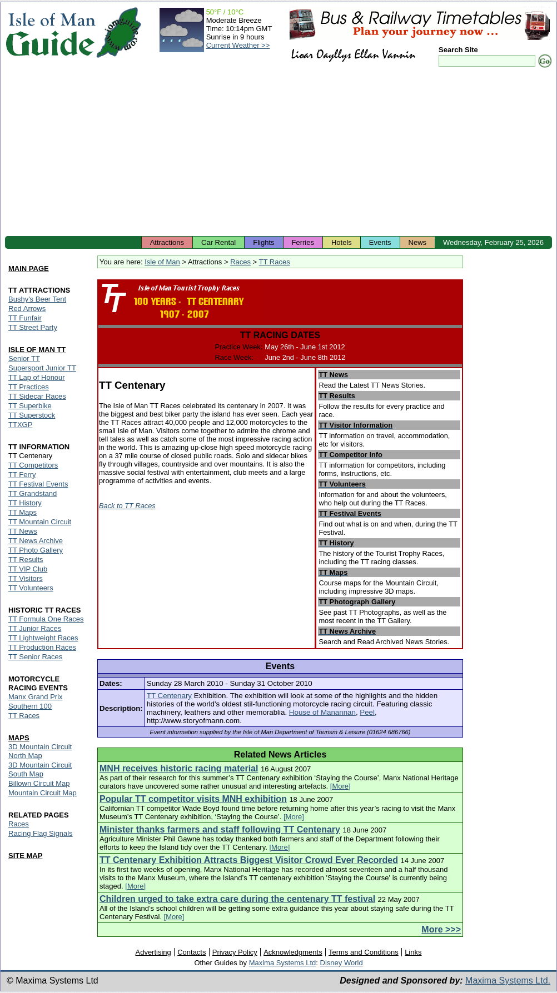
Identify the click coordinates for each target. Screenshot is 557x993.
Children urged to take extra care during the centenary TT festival (237, 899)
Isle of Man (162, 262)
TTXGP (20, 424)
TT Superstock (31, 415)
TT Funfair (25, 318)
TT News (22, 531)
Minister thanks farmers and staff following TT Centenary (220, 829)
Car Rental (218, 242)
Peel (367, 712)
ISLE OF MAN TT (37, 349)
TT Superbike (30, 406)
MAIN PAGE (28, 268)
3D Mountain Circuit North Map (40, 751)
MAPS (18, 738)
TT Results (25, 559)
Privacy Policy (234, 952)
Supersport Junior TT (42, 368)
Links (413, 952)
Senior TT (24, 358)
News (418, 242)
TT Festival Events (38, 484)
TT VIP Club (27, 569)
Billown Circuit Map (39, 783)
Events (380, 242)
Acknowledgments (292, 952)
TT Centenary (169, 695)
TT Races (274, 262)
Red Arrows (27, 308)
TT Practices (28, 387)
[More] (340, 786)
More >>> (441, 929)
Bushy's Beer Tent (37, 299)
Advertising (153, 952)
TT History (25, 503)
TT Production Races (42, 647)
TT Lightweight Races (43, 638)
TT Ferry (22, 474)
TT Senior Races (35, 657)
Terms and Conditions (364, 952)
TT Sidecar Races (37, 396)
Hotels (341, 242)
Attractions (167, 242)
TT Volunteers (30, 588)
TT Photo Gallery (35, 550)
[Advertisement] (278, 152)
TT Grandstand (32, 493)
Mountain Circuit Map (42, 793)
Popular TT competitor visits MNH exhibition (193, 799)
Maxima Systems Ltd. (507, 980)
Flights (263, 242)
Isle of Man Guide (50, 32)
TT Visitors (25, 578)
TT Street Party (32, 327)
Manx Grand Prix (35, 697)
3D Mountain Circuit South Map (40, 769)
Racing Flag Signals (40, 833)
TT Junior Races (34, 628)
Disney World (341, 963)
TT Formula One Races (46, 619)
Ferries (303, 242)
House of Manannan (322, 712)
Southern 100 (30, 706)
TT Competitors (33, 465)
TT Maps (22, 512)
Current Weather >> (238, 45)
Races (240, 262)
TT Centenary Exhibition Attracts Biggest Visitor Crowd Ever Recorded (249, 860)
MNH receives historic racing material (179, 768)
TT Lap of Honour (36, 377)
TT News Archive (35, 540)
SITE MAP (25, 855)
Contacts (191, 952)
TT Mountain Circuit (39, 522)
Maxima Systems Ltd (282, 963)
